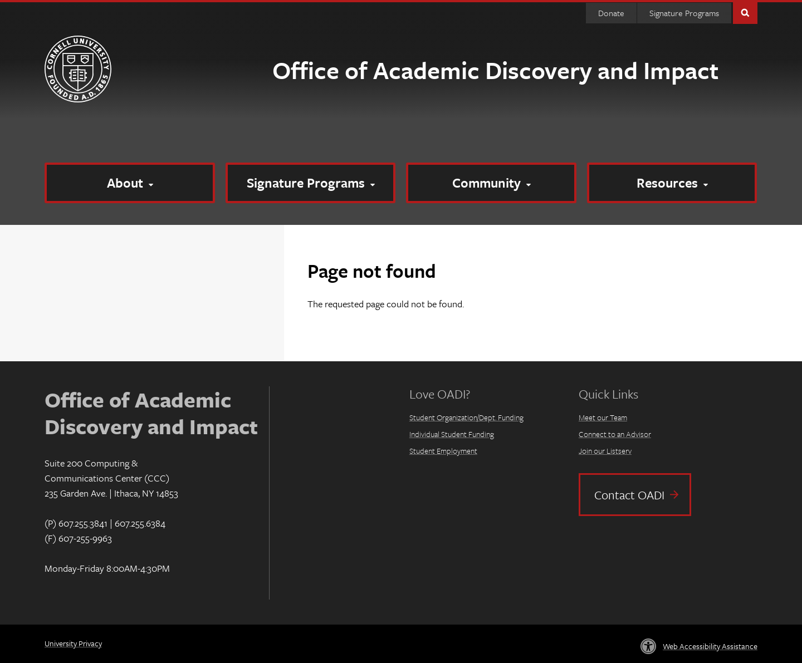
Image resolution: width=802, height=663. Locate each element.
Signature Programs (684, 13)
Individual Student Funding (451, 434)
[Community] (491, 183)
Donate (611, 13)
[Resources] (672, 183)
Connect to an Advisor (615, 434)
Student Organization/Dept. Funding (466, 417)
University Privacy (73, 643)
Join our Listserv (605, 450)
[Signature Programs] (311, 183)
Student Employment (443, 450)
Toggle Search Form (745, 12)
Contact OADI (629, 494)
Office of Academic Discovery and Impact (495, 69)
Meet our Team (603, 417)
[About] (130, 183)
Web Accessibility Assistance (710, 646)
